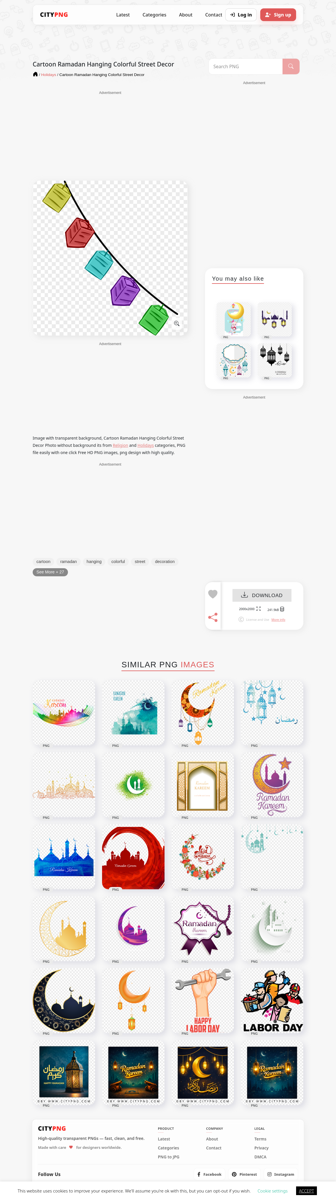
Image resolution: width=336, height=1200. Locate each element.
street (140, 561)
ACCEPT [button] (306, 1191)
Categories (154, 15)
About (185, 15)
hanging (94, 561)
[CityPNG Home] (54, 15)
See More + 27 (50, 572)
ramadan (68, 561)
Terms (260, 1139)
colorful (118, 561)
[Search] (291, 66)
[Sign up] (278, 14)
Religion (120, 445)
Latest (123, 15)
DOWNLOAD (262, 595)
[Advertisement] (110, 135)
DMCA (260, 1157)
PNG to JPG (169, 1157)
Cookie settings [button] (273, 1191)
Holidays (146, 445)
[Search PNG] (246, 66)
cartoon (43, 561)
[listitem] (209, 1174)
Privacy (261, 1148)
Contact (213, 1148)
